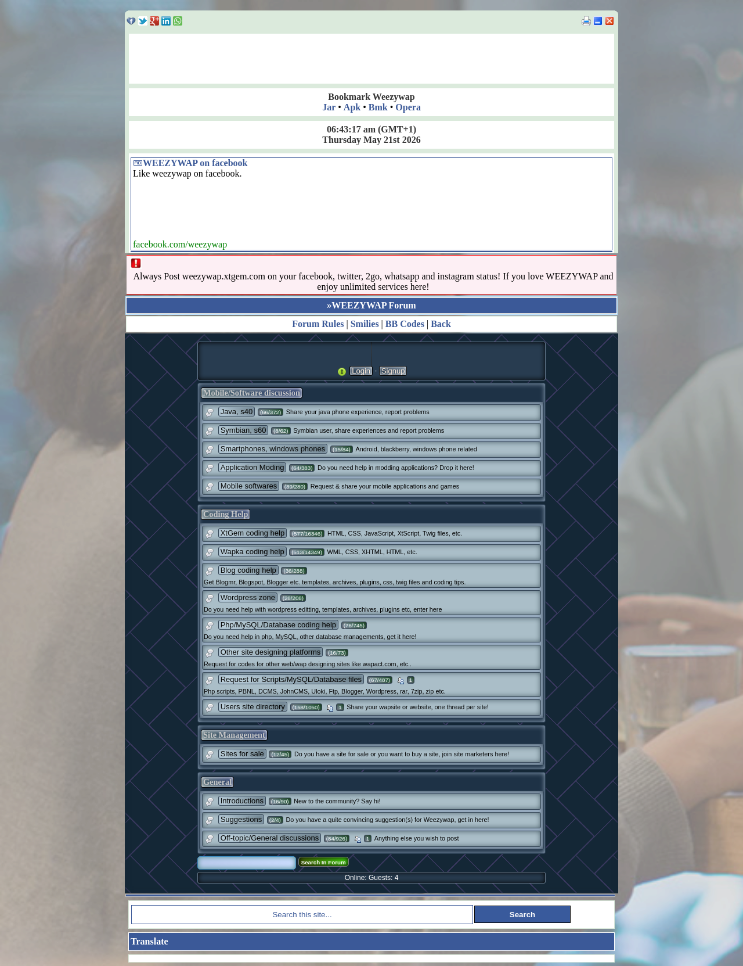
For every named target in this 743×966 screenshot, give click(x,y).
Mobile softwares (249, 486)
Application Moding (252, 467)
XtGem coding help (253, 533)
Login (361, 371)
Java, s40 (237, 411)
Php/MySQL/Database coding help (278, 624)
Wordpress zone (248, 597)
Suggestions (241, 819)
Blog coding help (248, 570)
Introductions (242, 800)
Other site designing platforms (271, 652)
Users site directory (253, 706)
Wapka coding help (252, 551)
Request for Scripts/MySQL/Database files (291, 679)
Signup (393, 371)
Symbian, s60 (243, 430)
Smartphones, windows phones (273, 448)
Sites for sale (242, 753)
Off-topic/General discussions (270, 838)
